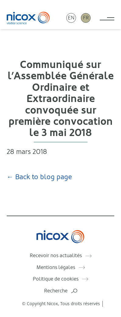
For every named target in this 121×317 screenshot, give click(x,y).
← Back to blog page (39, 177)
